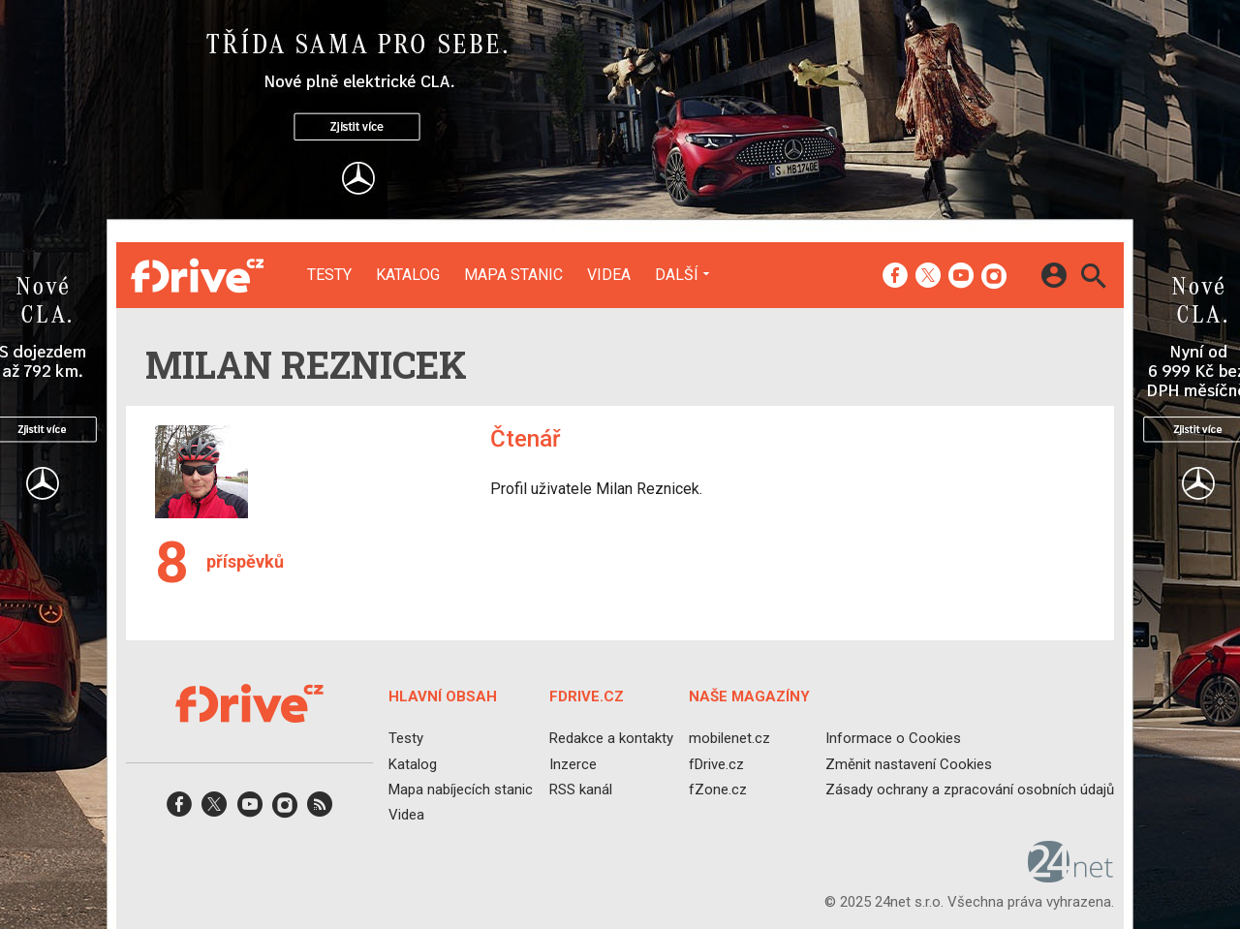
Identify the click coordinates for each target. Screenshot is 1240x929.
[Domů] (197, 275)
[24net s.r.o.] (1071, 876)
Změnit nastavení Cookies (908, 764)
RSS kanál (580, 789)
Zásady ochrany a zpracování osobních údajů (969, 789)
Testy (329, 275)
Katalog (408, 275)
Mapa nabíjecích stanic (460, 789)
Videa (609, 275)
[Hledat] (1093, 278)
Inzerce (573, 764)
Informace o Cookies (893, 739)
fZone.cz (718, 789)
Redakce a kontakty (611, 739)
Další (676, 274)
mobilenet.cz (729, 739)
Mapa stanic (513, 275)
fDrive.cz (716, 764)
